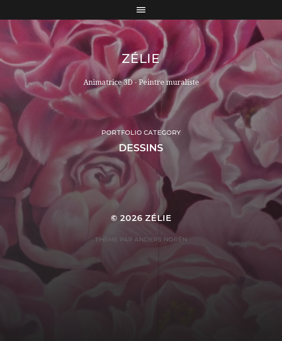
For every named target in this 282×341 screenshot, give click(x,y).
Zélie (141, 58)
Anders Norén (160, 239)
